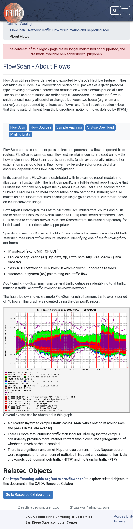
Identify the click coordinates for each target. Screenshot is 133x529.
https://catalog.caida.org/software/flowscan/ (47, 479)
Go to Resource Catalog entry (28, 494)
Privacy (119, 521)
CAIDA (12, 24)
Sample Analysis (69, 127)
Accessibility (122, 516)
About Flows (19, 36)
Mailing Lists (20, 134)
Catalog (26, 24)
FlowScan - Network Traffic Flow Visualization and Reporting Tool (59, 30)
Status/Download (100, 127)
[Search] (114, 10)
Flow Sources (40, 127)
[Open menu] (125, 10)
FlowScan (17, 127)
